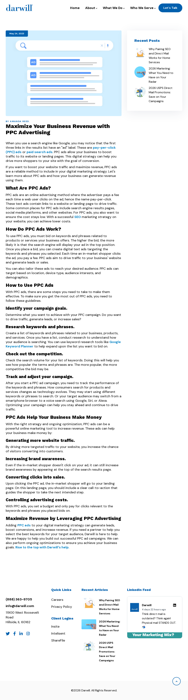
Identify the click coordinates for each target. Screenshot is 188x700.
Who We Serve (143, 8)
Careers (57, 600)
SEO (77, 217)
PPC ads (24, 525)
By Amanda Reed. (18, 121)
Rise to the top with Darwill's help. (42, 547)
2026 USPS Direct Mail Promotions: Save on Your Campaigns (160, 94)
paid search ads (40, 152)
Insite (55, 626)
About (91, 8)
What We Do (114, 8)
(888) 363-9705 (19, 599)
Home (75, 8)
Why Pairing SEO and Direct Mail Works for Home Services (160, 55)
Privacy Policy (61, 606)
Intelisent (58, 633)
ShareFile (58, 640)
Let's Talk (170, 8)
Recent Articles (95, 590)
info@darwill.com (20, 606)
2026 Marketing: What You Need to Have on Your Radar (161, 75)
